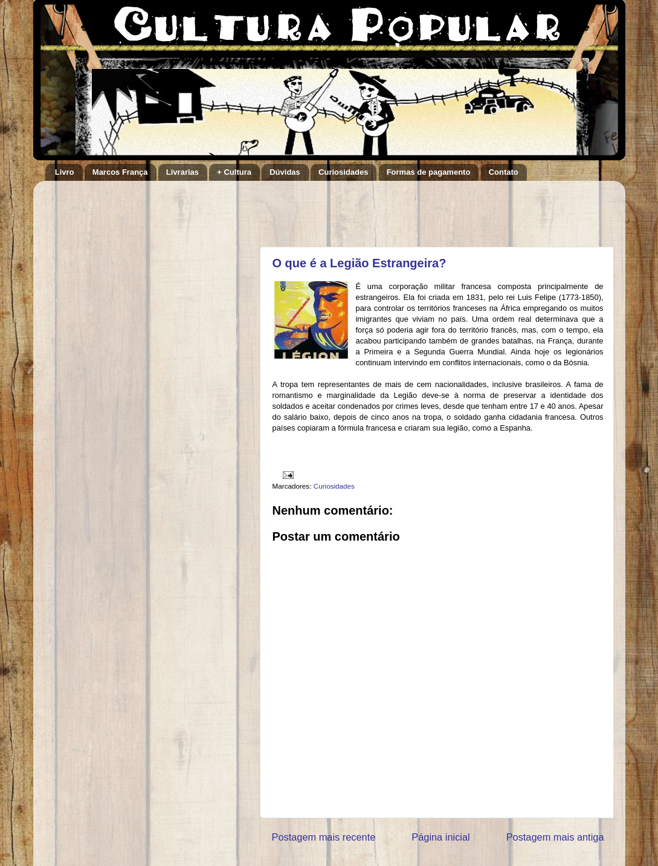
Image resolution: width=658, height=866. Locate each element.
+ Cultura (234, 172)
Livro (64, 172)
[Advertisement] (413, 208)
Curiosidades (343, 172)
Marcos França (120, 172)
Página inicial (440, 837)
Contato (503, 172)
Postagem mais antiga (555, 837)
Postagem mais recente (324, 837)
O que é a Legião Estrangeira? (360, 263)
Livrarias (182, 172)
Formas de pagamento (429, 172)
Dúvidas (284, 172)
